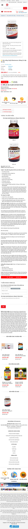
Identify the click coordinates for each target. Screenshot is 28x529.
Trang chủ (3, 0)
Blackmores (10, 66)
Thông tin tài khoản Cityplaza (14, 433)
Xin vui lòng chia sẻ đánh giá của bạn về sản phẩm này (12, 285)
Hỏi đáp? (14, 450)
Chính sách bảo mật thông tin (14, 439)
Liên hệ (17, 0)
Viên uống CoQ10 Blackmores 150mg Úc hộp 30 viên (12, 296)
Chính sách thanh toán (14, 457)
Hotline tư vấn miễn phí (22, 103)
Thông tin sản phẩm (7, 109)
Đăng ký (25, 2)
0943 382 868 (8, 11)
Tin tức (13, 0)
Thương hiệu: (3, 66)
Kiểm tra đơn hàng (12, 2)
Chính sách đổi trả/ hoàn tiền (14, 462)
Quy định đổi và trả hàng (14, 437)
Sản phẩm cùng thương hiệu (14, 336)
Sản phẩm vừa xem (14, 391)
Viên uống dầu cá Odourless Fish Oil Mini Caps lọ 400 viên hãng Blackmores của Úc (20, 355)
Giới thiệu (9, 0)
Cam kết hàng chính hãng (6, 103)
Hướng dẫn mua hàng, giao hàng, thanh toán (14, 435)
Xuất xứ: (2, 68)
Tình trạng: (3, 69)
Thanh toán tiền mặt (5, 479)
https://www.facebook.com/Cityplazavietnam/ (10, 55)
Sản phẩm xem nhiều (14, 364)
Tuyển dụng (14, 448)
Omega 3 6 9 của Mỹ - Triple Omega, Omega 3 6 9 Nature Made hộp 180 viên (7, 383)
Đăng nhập (20, 2)
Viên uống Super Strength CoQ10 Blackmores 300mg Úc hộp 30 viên (7, 355)
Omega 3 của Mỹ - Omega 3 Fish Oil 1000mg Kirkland (19, 383)
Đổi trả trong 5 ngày (14, 103)
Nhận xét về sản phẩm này (6, 286)
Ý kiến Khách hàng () (7, 111)
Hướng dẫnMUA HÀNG (15, 82)
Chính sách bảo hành (14, 441)
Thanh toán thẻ (14, 479)
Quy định (14, 446)
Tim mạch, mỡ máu (8, 64)
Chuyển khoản (23, 479)
